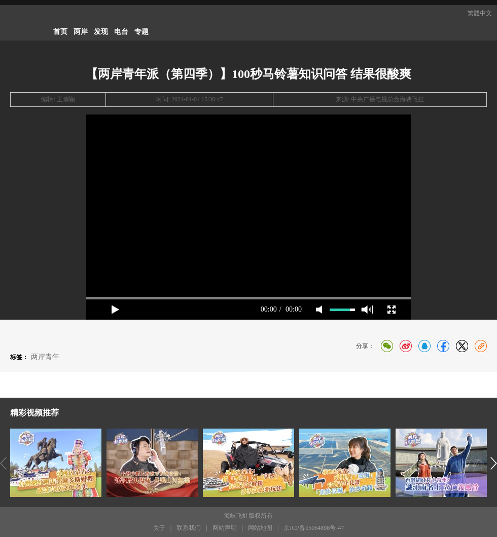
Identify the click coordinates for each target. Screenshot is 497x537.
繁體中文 (480, 13)
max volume (367, 309)
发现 (101, 31)
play (115, 309)
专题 (141, 31)
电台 (121, 31)
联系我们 (188, 527)
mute (319, 309)
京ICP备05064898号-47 (313, 527)
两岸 (81, 31)
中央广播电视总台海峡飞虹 (387, 99)
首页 (60, 31)
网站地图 (260, 527)
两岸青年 (45, 357)
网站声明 (224, 527)
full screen (391, 309)
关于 (159, 527)
